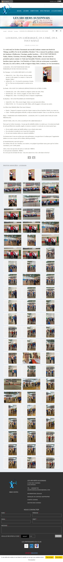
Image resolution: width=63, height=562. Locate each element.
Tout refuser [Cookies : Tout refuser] (59, 557)
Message (4, 525)
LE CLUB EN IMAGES (56, 11)
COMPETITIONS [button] (34, 11)
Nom (3, 513)
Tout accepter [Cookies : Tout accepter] (49, 557)
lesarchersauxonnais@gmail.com (38, 490)
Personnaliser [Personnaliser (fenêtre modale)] (31, 560)
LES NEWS (26, 11)
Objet (34, 519)
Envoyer (58, 536)
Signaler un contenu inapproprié (38, 496)
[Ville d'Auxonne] (37, 546)
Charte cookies (32, 499)
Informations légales (34, 493)
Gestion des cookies (34, 502)
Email (3, 519)
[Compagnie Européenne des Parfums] (26, 546)
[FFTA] (32, 546)
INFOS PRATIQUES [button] (45, 11)
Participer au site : (55, 1)
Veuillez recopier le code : (11, 536)
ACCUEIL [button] (19, 11)
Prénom (35, 513)
